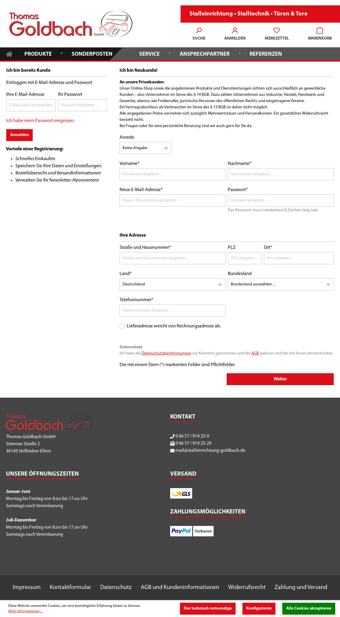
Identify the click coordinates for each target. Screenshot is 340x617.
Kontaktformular (70, 588)
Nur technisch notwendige (208, 608)
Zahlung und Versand (301, 588)
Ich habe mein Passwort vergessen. (40, 120)
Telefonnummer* (136, 300)
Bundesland (240, 273)
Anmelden (19, 135)
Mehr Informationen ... (25, 611)
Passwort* (238, 190)
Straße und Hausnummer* (145, 247)
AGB (255, 353)
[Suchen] (199, 34)
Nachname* (240, 163)
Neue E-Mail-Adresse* (141, 190)
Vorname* (130, 163)
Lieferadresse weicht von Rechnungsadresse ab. (174, 326)
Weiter (280, 379)
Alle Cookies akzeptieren (308, 608)
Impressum (27, 588)
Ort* (268, 247)
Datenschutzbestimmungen (166, 353)
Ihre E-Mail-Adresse (25, 94)
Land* (126, 273)
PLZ (232, 247)
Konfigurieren (259, 608)
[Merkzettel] (276, 34)
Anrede (127, 137)
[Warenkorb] (318, 34)
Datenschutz (116, 588)
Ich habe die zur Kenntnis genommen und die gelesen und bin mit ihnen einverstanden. (226, 353)
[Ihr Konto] (235, 34)
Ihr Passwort (70, 94)
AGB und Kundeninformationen (180, 588)
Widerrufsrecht (247, 588)
